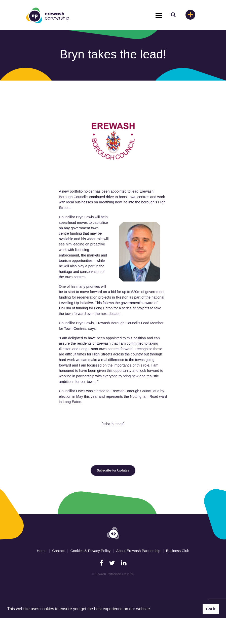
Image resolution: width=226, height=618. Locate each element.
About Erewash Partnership (138, 551)
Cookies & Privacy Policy (90, 551)
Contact (58, 551)
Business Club (177, 551)
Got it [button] (210, 609)
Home (41, 551)
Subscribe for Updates (113, 470)
